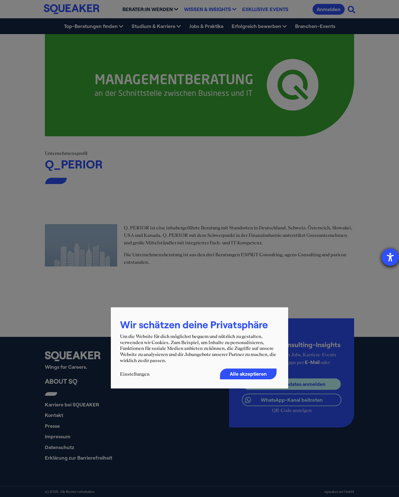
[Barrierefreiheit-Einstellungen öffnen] (390, 257)
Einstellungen (135, 374)
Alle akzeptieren (248, 374)
